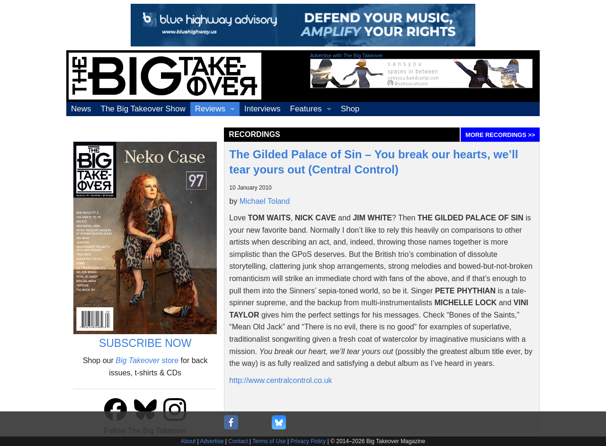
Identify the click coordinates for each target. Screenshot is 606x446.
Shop (350, 108)
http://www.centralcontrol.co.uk (280, 380)
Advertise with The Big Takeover (346, 55)
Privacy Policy (308, 441)
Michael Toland (265, 201)
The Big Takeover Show (143, 108)
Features (306, 108)
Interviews (262, 108)
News (81, 108)
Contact (238, 441)
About (188, 441)
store (147, 360)
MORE (500, 134)
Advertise (211, 441)
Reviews (210, 108)
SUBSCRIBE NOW (145, 343)
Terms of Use (269, 441)
